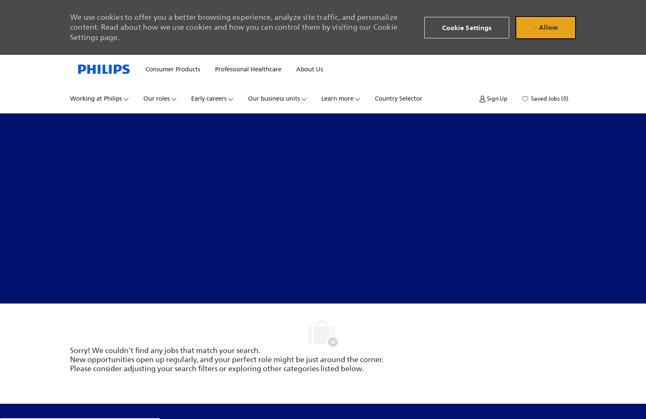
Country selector (398, 99)
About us (309, 69)
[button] (467, 27)
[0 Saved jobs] (545, 99)
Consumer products (172, 69)
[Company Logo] (104, 70)
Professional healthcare (248, 69)
